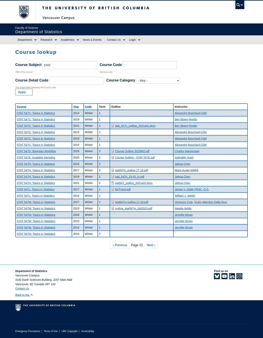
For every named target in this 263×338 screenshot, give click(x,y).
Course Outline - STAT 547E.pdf (135, 157)
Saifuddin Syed (184, 157)
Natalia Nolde (183, 208)
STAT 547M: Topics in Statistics (36, 202)
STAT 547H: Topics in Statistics (36, 164)
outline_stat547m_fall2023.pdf (133, 208)
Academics (67, 39)
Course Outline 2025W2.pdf (132, 151)
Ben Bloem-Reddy (186, 119)
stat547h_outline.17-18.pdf (131, 170)
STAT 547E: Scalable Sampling (36, 157)
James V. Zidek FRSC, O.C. (192, 189)
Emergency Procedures (27, 331)
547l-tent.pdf (123, 189)
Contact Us (114, 39)
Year (76, 106)
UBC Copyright (69, 331)
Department (25, 39)
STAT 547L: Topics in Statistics (35, 189)
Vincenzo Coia (183, 202)
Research (46, 39)
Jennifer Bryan (183, 214)
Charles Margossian (187, 151)
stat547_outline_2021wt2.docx (134, 183)
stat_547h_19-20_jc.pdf (129, 176)
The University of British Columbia (23, 12)
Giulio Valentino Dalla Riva (210, 202)
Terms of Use (51, 331)
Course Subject (28, 65)
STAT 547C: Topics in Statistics (36, 113)
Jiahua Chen (182, 164)
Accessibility (87, 331)
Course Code (111, 65)
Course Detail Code (31, 80)
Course (21, 106)
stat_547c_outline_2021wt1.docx (135, 125)
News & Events (92, 39)
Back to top (24, 294)
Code (88, 106)
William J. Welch (185, 195)
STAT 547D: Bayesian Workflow (36, 151)
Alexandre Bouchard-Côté (191, 113)
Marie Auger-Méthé (186, 170)
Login (132, 39)
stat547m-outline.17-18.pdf (131, 202)
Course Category (120, 80)
